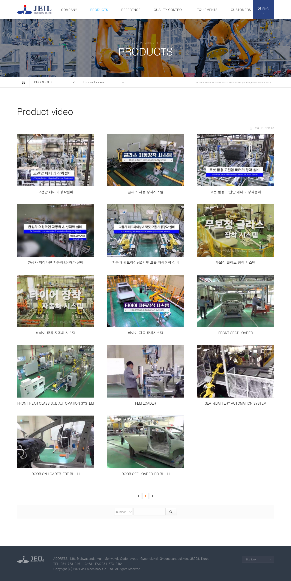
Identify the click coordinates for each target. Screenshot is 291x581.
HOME (23, 82)
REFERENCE (130, 9)
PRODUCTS (99, 9)
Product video (93, 82)
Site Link (250, 559)
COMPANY (69, 9)
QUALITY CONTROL (168, 9)
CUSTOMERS (241, 9)
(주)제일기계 (35, 9)
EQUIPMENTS (207, 9)
